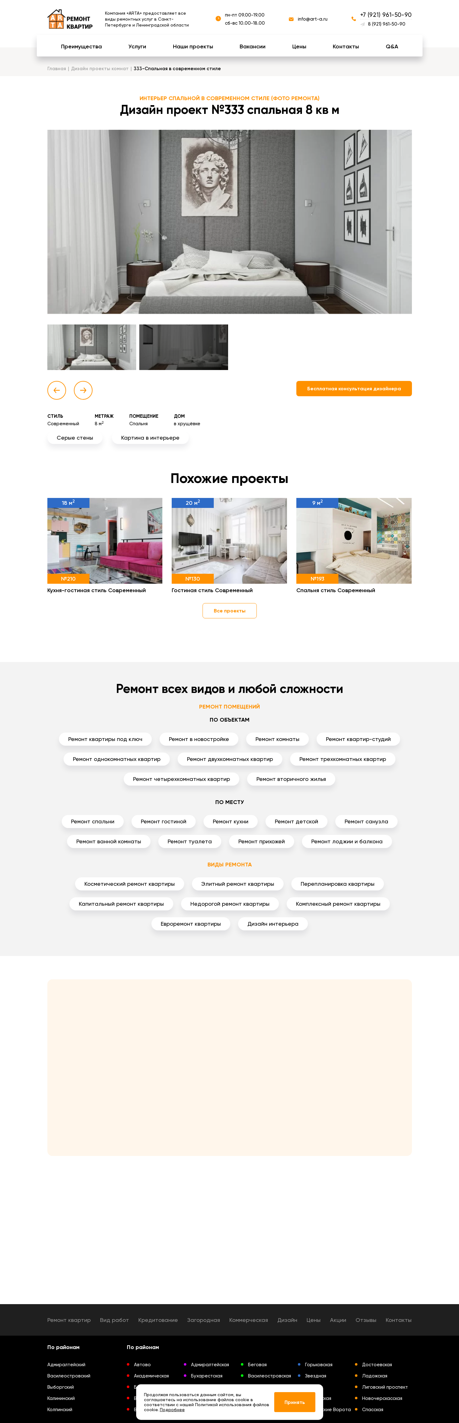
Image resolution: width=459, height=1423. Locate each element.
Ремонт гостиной (163, 821)
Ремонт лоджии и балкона (347, 841)
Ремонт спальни (92, 821)
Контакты (346, 46)
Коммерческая (248, 1320)
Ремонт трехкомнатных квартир (342, 759)
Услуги (137, 46)
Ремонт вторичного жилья (291, 779)
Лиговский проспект (385, 1387)
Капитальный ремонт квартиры (121, 903)
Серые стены (75, 437)
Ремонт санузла (366, 821)
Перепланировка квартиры (338, 883)
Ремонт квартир (69, 1320)
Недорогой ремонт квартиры (230, 903)
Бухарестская (206, 1376)
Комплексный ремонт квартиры (338, 903)
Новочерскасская (382, 1398)
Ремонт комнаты (277, 739)
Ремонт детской (296, 821)
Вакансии (252, 46)
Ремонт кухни (230, 821)
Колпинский (59, 1409)
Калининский (61, 1398)
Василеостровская (269, 1376)
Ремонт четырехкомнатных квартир (181, 779)
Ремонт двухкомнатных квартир (230, 759)
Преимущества (81, 46)
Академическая (151, 1376)
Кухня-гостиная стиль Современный (96, 590)
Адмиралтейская (210, 1364)
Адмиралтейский (66, 1364)
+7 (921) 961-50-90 (386, 14)
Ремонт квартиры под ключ (105, 739)
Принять (294, 1402)
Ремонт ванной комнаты (108, 841)
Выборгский (60, 1387)
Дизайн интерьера (273, 923)
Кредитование (158, 1320)
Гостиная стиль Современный (212, 590)
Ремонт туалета (190, 841)
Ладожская (374, 1376)
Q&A (392, 46)
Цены (299, 46)
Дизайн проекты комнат (100, 68)
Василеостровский (68, 1376)
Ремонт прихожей (261, 841)
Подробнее (172, 1409)
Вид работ (114, 1320)
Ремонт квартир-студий (358, 739)
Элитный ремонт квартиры (237, 883)
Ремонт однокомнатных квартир (116, 759)
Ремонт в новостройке (199, 739)
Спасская (372, 1409)
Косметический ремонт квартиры (129, 883)
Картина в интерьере (150, 437)
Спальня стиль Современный (335, 590)
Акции (338, 1320)
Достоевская (377, 1364)
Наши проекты (193, 46)
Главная (56, 68)
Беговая (257, 1364)
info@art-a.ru (313, 19)
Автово (142, 1364)
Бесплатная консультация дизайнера (354, 389)
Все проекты (230, 611)
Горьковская (318, 1364)
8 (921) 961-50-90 (386, 24)
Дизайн (287, 1320)
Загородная (203, 1320)
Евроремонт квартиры (191, 923)
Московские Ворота (328, 1409)
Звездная (315, 1376)
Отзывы (366, 1320)
